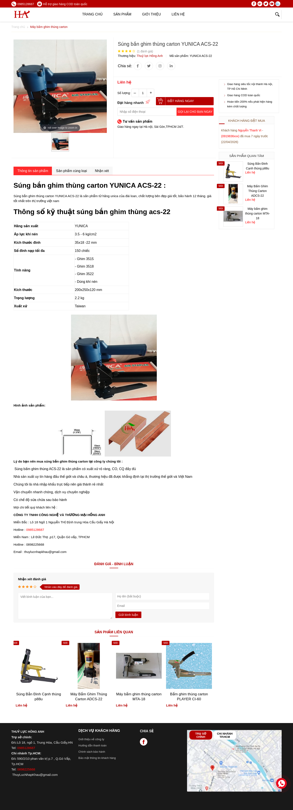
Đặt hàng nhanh (130, 103)
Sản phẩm (122, 14)
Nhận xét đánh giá (32, 579)
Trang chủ (92, 14)
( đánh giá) (145, 51)
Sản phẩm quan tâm (246, 156)
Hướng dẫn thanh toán (93, 745)
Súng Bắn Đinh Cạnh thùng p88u (38, 696)
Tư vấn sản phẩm (137, 121)
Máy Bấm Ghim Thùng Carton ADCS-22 (257, 190)
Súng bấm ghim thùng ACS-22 (37, 469)
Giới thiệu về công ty (91, 739)
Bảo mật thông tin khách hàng (97, 758)
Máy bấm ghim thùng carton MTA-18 (257, 213)
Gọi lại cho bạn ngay (195, 111)
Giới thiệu (151, 14)
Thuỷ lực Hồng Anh (150, 56)
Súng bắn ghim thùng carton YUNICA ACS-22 (46, 196)
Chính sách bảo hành (92, 751)
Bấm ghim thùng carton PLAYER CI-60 (189, 696)
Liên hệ (178, 14)
